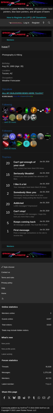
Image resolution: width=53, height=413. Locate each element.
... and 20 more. (9, 148)
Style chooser (7, 267)
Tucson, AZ (7, 73)
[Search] (49, 22)
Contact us (5, 272)
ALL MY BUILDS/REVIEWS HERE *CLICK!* (22, 93)
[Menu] (4, 23)
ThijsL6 (48, 384)
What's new (7, 337)
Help (3, 288)
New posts (6, 343)
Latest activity (7, 354)
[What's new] (43, 22)
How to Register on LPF (18, 17)
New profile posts (8, 349)
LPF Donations (39, 17)
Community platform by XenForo (25, 408)
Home (3, 293)
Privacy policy (6, 283)
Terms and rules (7, 277)
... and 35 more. (9, 122)
